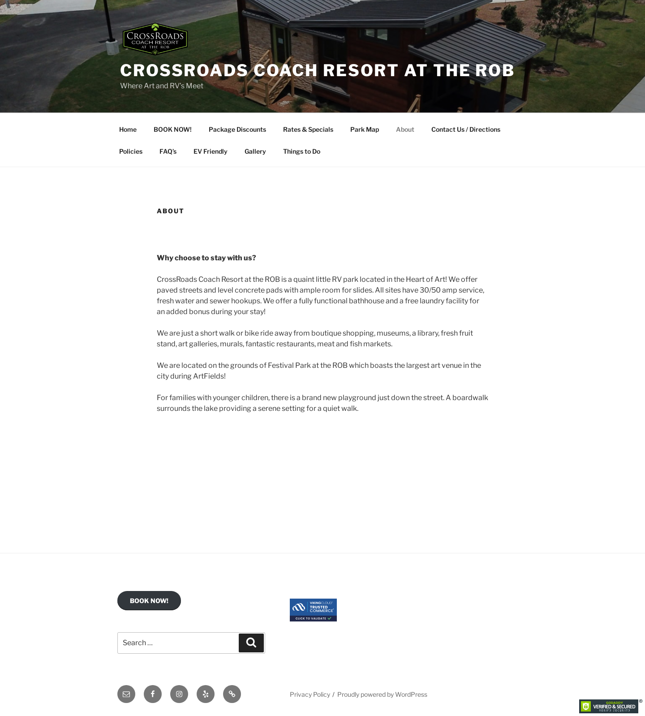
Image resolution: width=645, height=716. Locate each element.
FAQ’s (167, 151)
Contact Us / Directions (465, 129)
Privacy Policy (310, 694)
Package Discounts (237, 129)
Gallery (255, 151)
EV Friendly (211, 151)
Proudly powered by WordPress (382, 694)
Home (128, 129)
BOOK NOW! (173, 129)
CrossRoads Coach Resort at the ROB (317, 70)
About (405, 129)
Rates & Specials (308, 129)
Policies (130, 151)
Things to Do (301, 151)
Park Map (364, 129)
